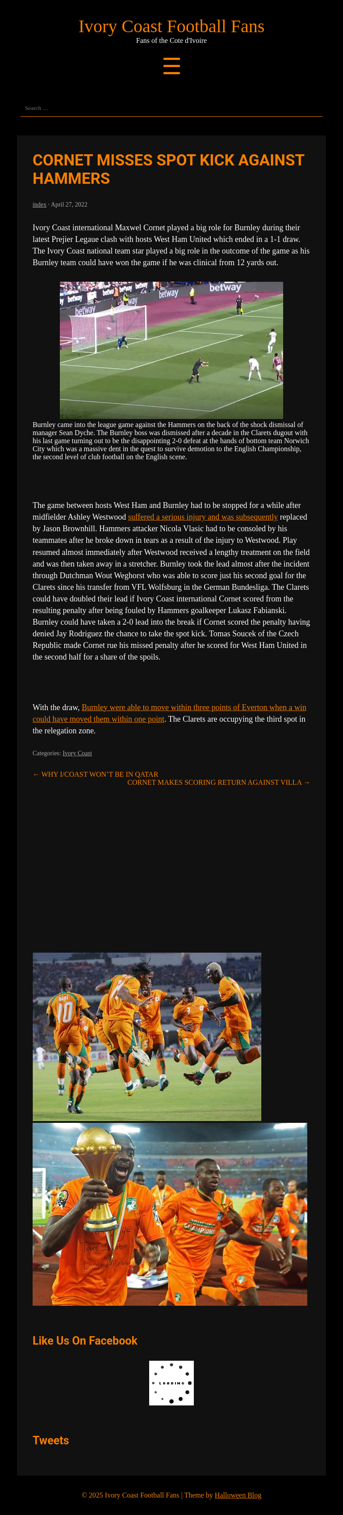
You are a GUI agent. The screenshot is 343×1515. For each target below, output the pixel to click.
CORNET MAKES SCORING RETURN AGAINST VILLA (218, 782)
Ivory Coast (77, 753)
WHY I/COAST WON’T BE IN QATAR (95, 774)
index (39, 204)
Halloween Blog (238, 1495)
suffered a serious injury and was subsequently (203, 516)
